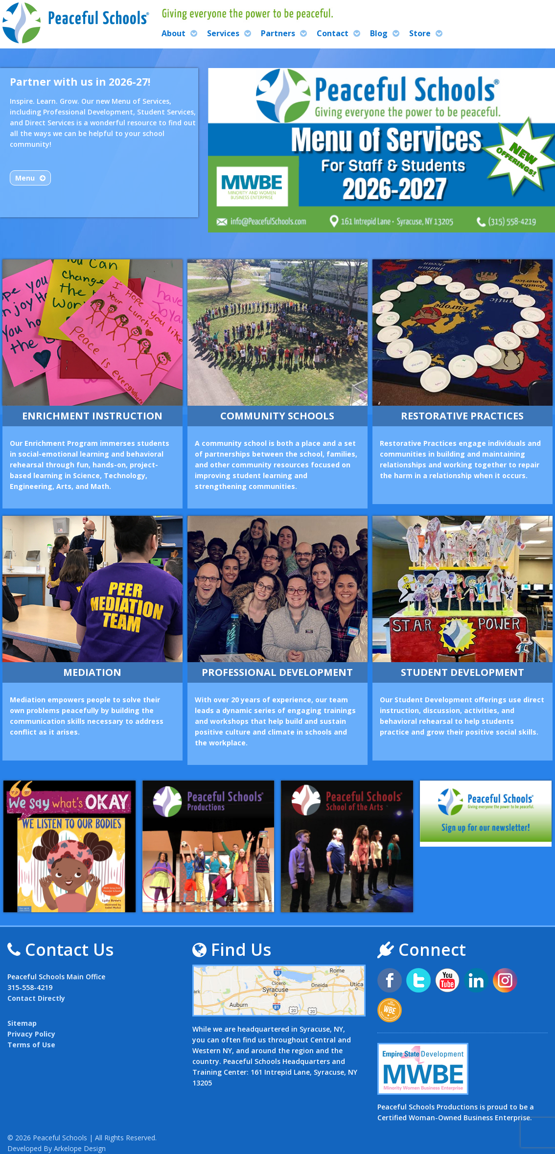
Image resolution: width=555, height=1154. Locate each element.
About (173, 33)
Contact (332, 33)
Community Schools (277, 415)
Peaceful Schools (60, 1137)
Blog (379, 33)
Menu (25, 178)
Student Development (462, 672)
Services (223, 33)
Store (420, 33)
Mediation (92, 672)
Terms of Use (31, 1044)
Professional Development (277, 672)
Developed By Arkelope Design (56, 1148)
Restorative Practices (462, 415)
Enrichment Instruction (92, 415)
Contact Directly (36, 998)
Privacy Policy (31, 1034)
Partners (278, 33)
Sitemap (22, 1023)
